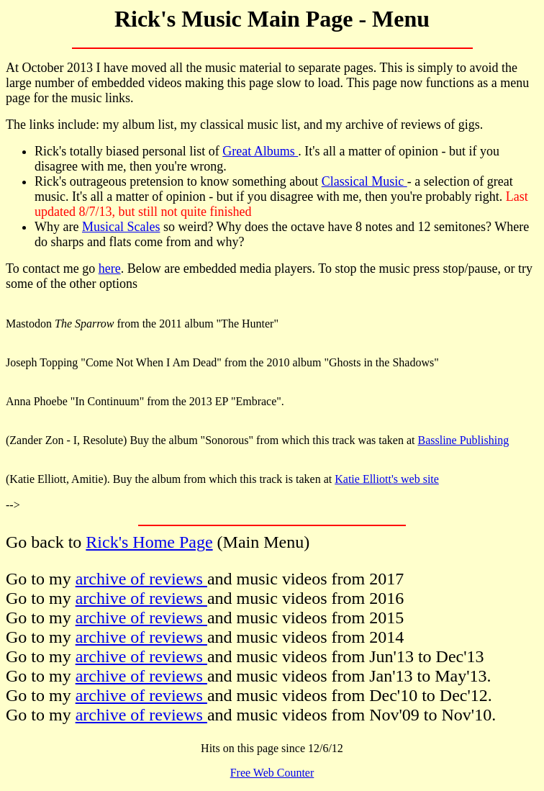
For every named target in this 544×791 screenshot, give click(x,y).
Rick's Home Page (149, 542)
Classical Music (364, 181)
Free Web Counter (272, 773)
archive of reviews (141, 578)
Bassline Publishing (463, 440)
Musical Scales (121, 227)
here (110, 268)
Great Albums (260, 151)
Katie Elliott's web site (387, 479)
